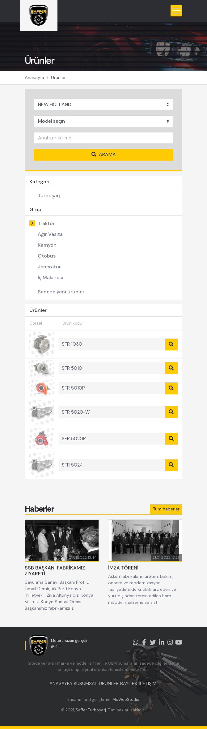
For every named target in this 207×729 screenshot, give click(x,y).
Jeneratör (49, 266)
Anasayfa (34, 78)
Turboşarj (49, 195)
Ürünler (58, 78)
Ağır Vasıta (50, 234)
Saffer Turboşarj (91, 710)
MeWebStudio (125, 699)
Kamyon (47, 245)
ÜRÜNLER (109, 683)
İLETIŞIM (147, 683)
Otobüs (47, 256)
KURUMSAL (85, 683)
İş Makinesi (50, 277)
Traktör (46, 223)
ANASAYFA (60, 683)
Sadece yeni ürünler (61, 291)
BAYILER (128, 683)
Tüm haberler (166, 509)
